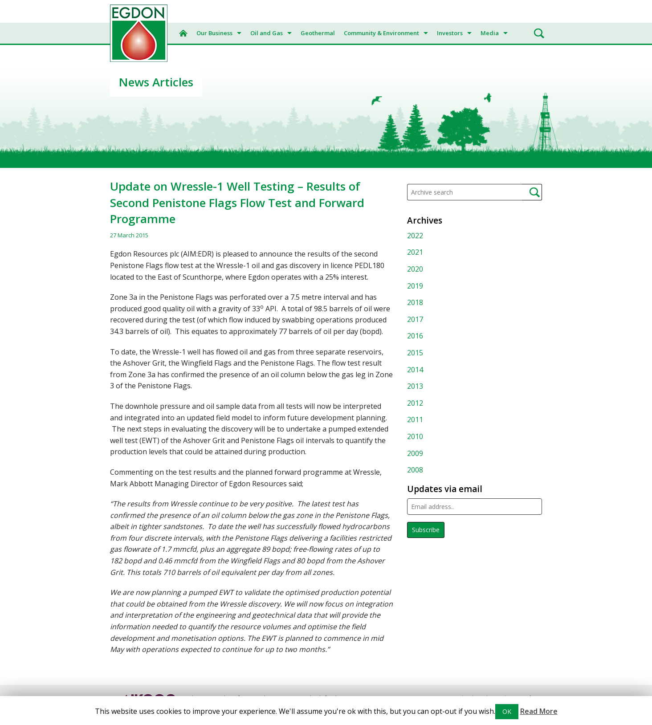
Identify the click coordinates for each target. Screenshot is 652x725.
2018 (415, 302)
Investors (450, 33)
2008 (415, 470)
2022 (415, 235)
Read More (539, 711)
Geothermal (318, 33)
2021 (415, 252)
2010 (415, 436)
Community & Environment (381, 33)
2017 (415, 319)
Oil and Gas (266, 33)
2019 (415, 286)
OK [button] (506, 711)
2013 (415, 386)
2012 (415, 403)
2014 (415, 370)
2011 (415, 419)
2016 (415, 336)
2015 (415, 353)
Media (490, 33)
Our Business (214, 33)
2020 (415, 269)
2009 (415, 453)
